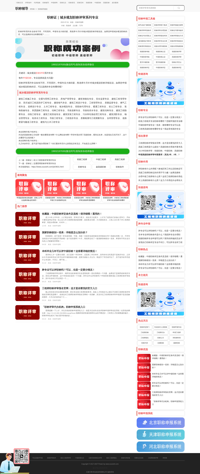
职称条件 (120, 167)
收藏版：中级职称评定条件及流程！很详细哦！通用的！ (72, 213)
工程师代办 (161, 332)
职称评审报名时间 (160, 36)
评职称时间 (177, 338)
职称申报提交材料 (176, 25)
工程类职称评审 (153, 458)
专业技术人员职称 (160, 327)
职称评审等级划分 (176, 41)
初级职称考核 (144, 52)
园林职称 (176, 343)
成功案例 (115, 3)
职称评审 (40, 73)
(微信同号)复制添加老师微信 (72, 64)
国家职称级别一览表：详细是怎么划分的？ (157, 260)
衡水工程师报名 (111, 458)
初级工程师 (82, 159)
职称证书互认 (176, 62)
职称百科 (80, 3)
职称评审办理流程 (160, 30)
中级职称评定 (160, 68)
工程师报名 (145, 338)
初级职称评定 (144, 68)
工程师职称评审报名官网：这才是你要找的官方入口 (69, 288)
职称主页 (20, 3)
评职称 (32, 9)
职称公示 (160, 338)
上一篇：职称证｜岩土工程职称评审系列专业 (37, 160)
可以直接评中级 (37, 458)
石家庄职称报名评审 (95, 458)
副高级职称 (101, 167)
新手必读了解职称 (144, 25)
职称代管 (144, 343)
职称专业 (82, 167)
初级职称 (89, 3)
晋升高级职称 (160, 62)
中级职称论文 (79, 458)
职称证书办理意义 (144, 36)
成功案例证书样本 (144, 41)
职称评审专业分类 (160, 41)
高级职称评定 (176, 68)
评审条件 (28, 3)
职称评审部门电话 (160, 25)
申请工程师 (177, 332)
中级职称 (98, 3)
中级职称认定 (160, 57)
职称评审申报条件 (144, 30)
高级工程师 (120, 159)
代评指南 (37, 3)
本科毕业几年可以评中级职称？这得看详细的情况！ (69, 251)
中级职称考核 (144, 57)
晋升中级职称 (144, 62)
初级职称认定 (160, 52)
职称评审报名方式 (176, 36)
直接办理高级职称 (176, 46)
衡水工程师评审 (66, 458)
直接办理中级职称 (160, 46)
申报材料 (54, 3)
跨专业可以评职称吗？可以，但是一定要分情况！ (160, 117)
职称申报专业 (176, 327)
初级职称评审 (176, 52)
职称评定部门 (144, 327)
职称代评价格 (125, 458)
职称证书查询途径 (176, 30)
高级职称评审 (176, 57)
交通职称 (160, 343)
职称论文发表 (139, 458)
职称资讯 (72, 3)
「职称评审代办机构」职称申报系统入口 (63, 307)
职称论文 (63, 3)
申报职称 (27, 78)
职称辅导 (46, 3)
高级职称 (106, 3)
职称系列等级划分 (144, 46)
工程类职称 (145, 332)
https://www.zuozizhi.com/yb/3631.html (48, 167)
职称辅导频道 (42, 9)
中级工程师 (101, 159)
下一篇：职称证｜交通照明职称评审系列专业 (37, 163)
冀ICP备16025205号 (100, 468)
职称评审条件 (51, 458)
